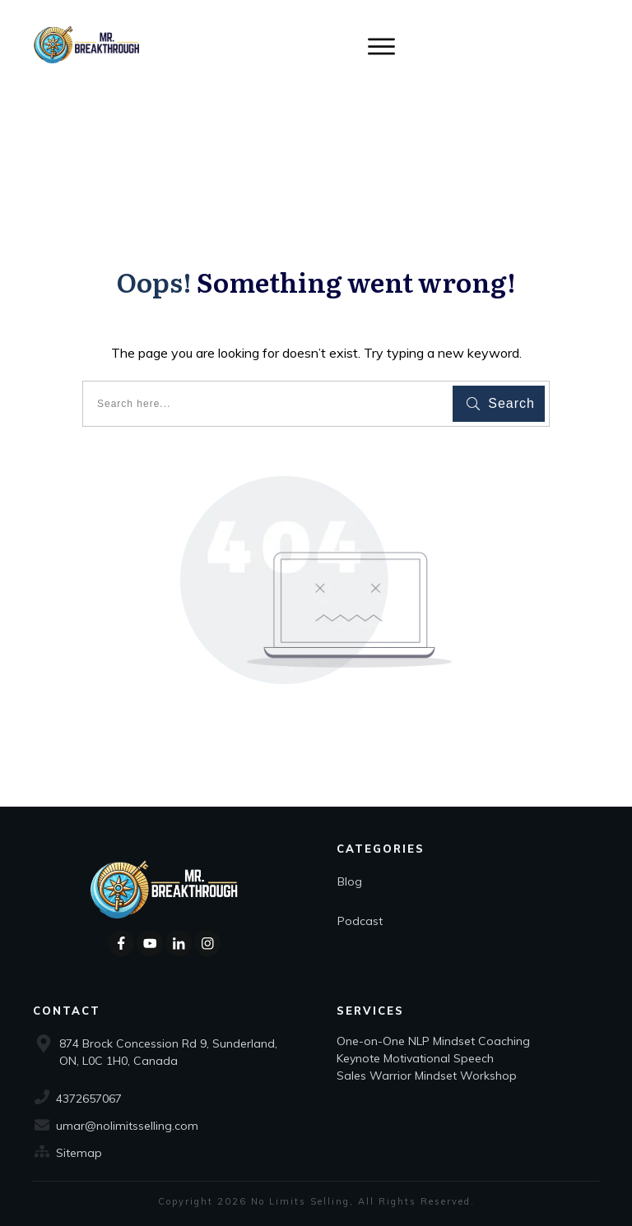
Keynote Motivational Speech (417, 1058)
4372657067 (89, 1098)
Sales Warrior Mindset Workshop (427, 1075)
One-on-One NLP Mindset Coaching (435, 1041)
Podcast (360, 921)
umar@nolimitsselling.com (127, 1125)
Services (370, 1010)
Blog (349, 881)
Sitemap (79, 1152)
